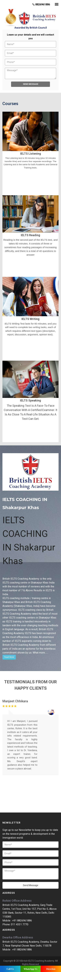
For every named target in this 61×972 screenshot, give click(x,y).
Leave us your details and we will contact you (30, 36)
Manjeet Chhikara (15, 701)
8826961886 (41, 4)
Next (56, 22)
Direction (50, 969)
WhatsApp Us (30, 969)
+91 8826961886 (22, 920)
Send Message (31, 84)
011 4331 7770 (19, 923)
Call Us (10, 969)
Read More (9, 656)
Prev (5, 22)
